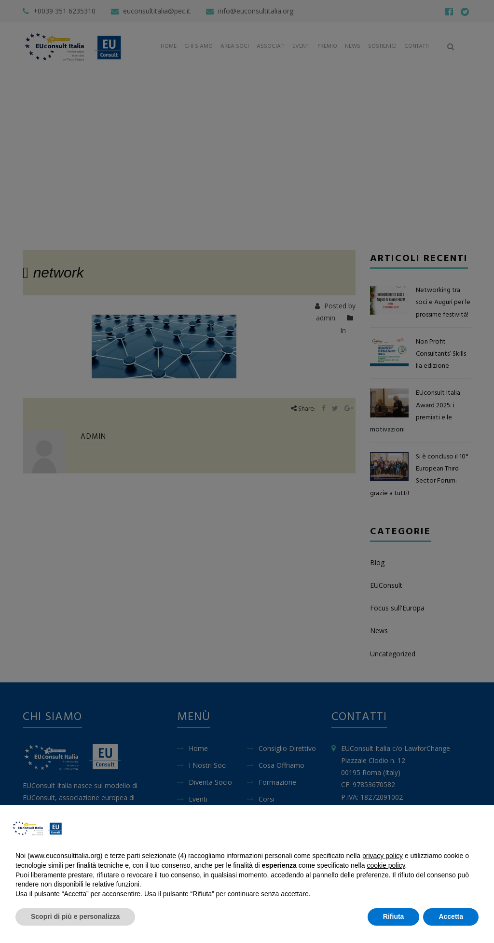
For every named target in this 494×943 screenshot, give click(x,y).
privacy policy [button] (382, 856)
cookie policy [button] (386, 865)
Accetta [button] (451, 916)
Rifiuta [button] (393, 916)
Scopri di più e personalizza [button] (75, 916)
